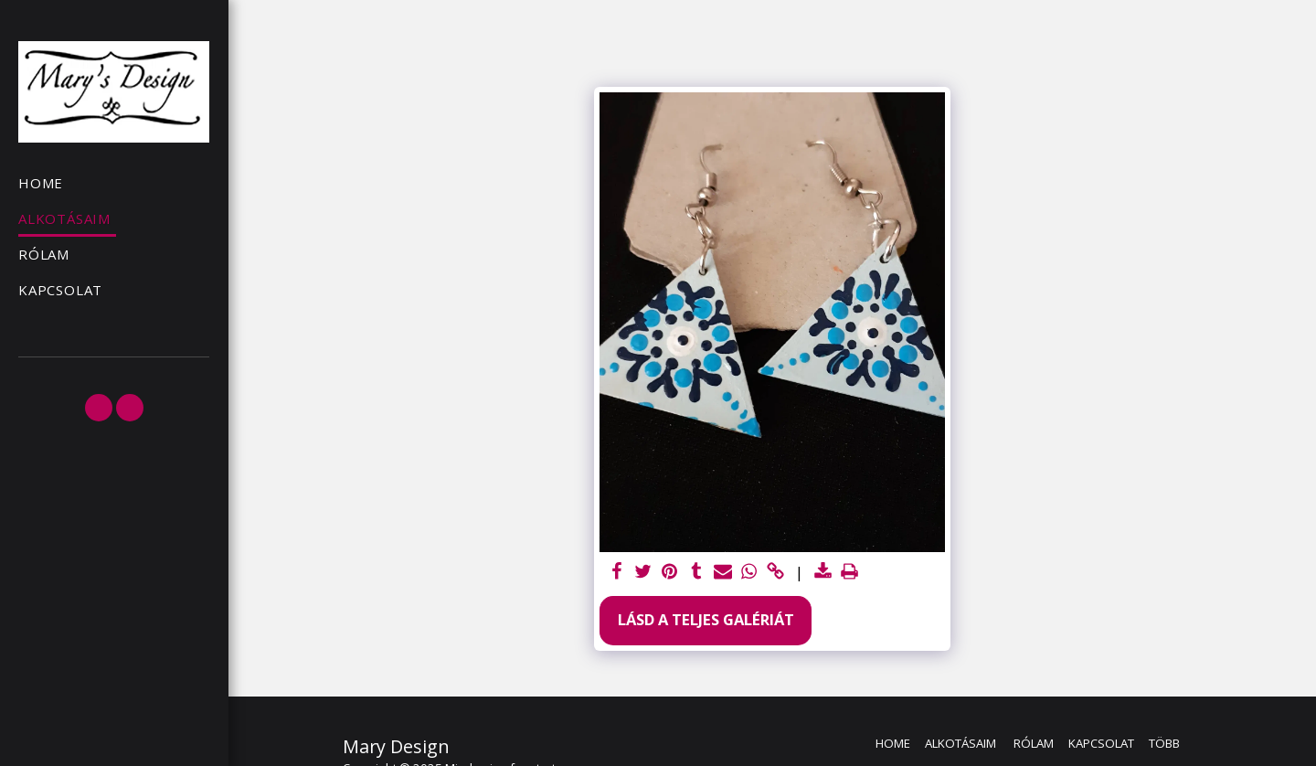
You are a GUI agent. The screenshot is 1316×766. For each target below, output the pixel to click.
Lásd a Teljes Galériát (706, 619)
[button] (98, 407)
